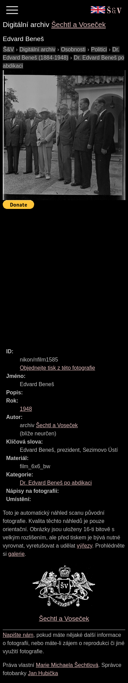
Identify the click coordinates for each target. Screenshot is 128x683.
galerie (16, 554)
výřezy (84, 546)
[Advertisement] (64, 275)
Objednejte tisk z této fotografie (57, 368)
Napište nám (18, 635)
